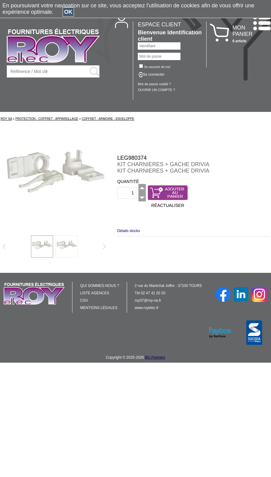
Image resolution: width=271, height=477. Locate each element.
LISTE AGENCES (94, 293)
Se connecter (154, 74)
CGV (84, 300)
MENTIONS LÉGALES (98, 308)
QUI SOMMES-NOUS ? (99, 286)
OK (68, 12)
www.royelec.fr (147, 308)
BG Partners (155, 357)
